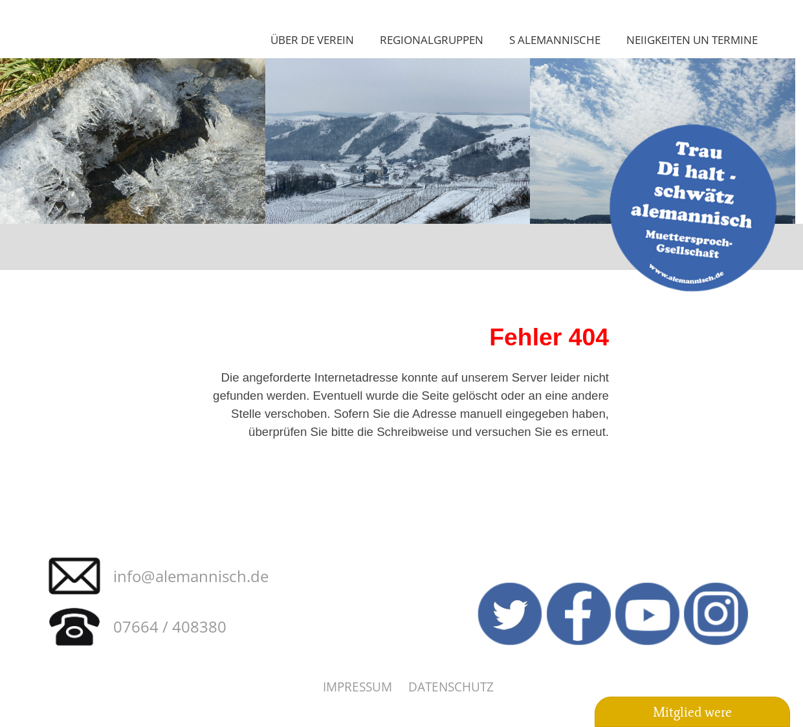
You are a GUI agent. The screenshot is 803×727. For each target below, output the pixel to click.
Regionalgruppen (431, 39)
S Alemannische (554, 39)
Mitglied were (692, 712)
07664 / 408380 (169, 626)
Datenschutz (451, 686)
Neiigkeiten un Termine (692, 39)
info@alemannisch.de (191, 576)
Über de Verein (312, 39)
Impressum (357, 686)
